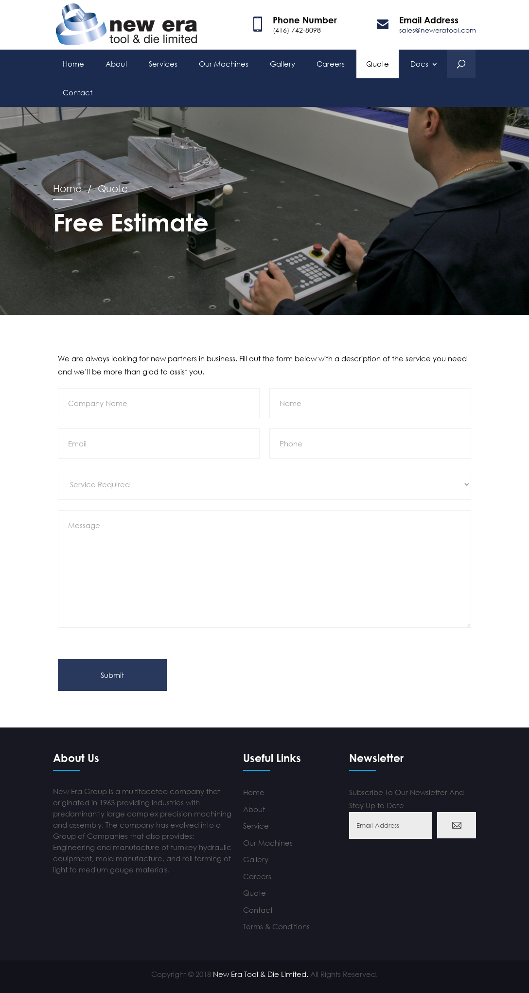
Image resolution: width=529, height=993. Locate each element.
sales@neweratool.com (437, 30)
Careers (331, 63)
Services (163, 63)
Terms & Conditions (276, 926)
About (116, 63)
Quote (377, 63)
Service (256, 826)
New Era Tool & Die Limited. (260, 974)
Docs (419, 63)
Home (73, 63)
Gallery (282, 63)
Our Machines (223, 63)
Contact (77, 91)
